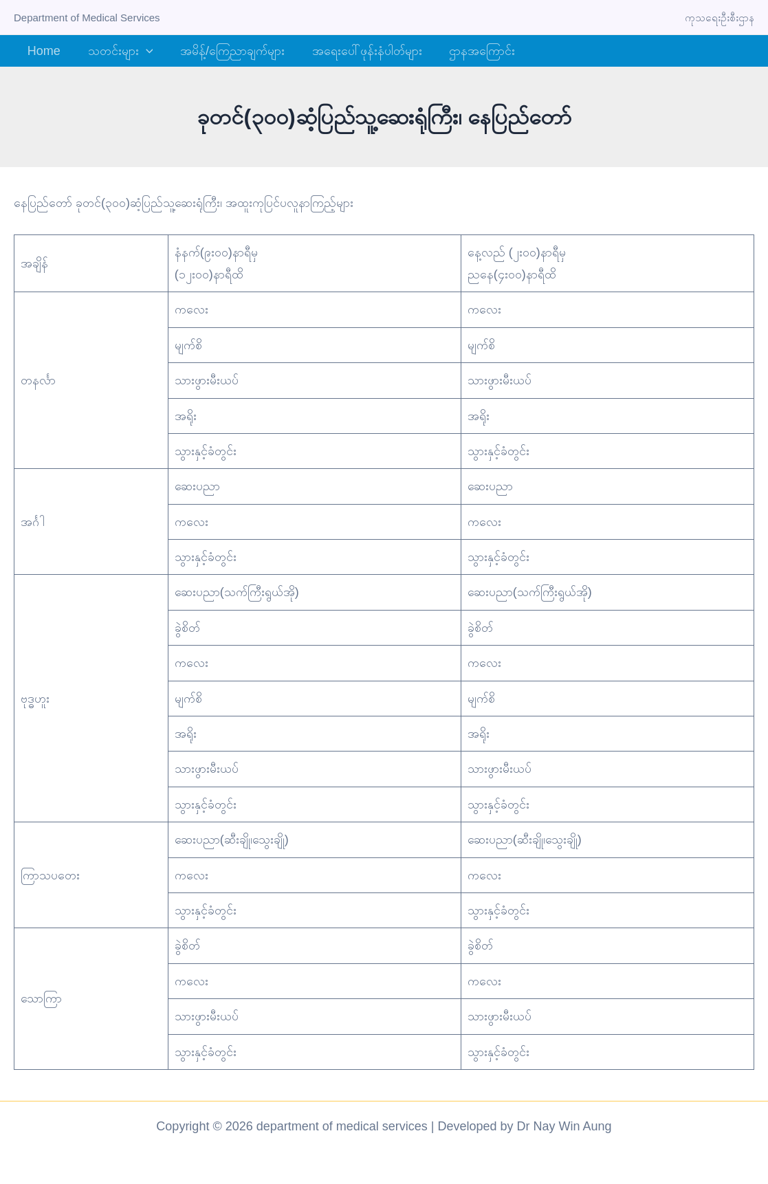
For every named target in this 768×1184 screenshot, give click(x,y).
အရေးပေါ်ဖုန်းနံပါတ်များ (358, 51)
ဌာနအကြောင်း (471, 51)
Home (42, 51)
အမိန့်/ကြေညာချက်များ (226, 51)
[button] (142, 51)
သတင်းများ (116, 51)
